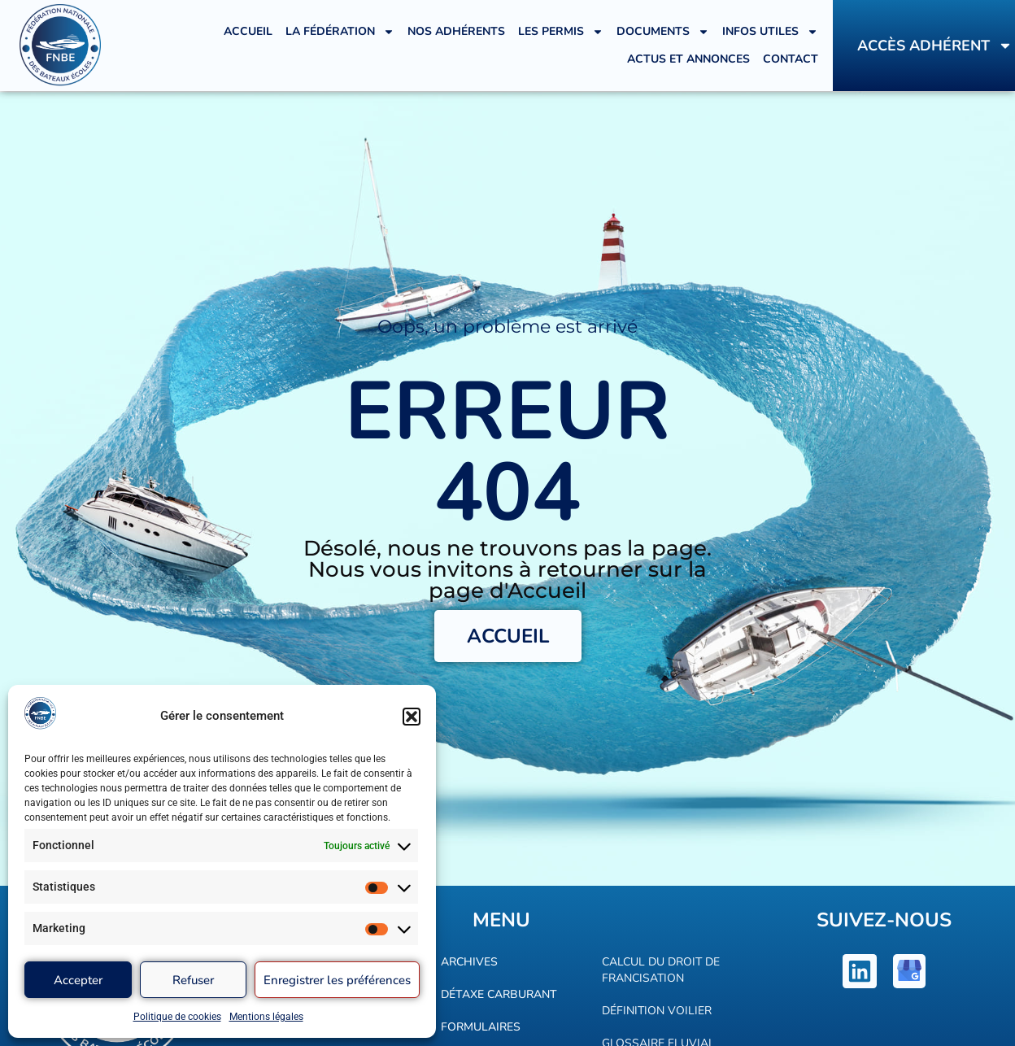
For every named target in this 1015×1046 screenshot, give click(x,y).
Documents (662, 32)
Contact (790, 59)
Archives (469, 962)
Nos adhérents (456, 31)
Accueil (248, 31)
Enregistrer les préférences (337, 980)
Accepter (78, 980)
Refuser (193, 980)
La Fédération (339, 32)
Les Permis (560, 32)
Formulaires (481, 1027)
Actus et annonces (688, 59)
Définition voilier (657, 1010)
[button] (411, 716)
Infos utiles (770, 32)
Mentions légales (266, 1016)
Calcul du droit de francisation (661, 970)
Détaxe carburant (499, 994)
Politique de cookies (177, 1016)
